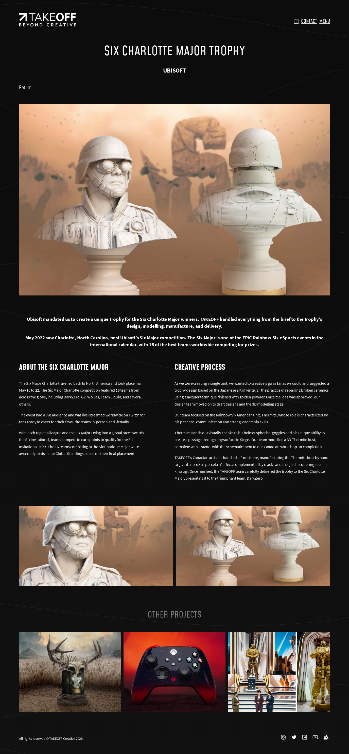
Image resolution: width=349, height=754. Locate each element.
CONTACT (309, 21)
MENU (324, 21)
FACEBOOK (304, 737)
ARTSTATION (326, 737)
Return (25, 87)
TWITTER (294, 737)
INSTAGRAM (283, 737)
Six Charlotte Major (160, 319)
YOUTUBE (315, 737)
